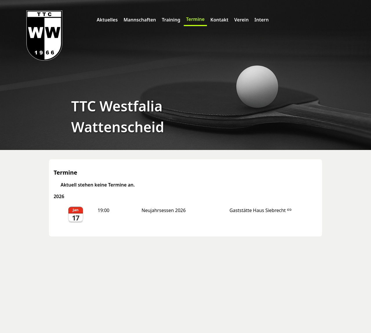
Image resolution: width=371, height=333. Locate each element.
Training (171, 20)
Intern (261, 20)
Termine (195, 19)
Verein (241, 20)
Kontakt (219, 20)
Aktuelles (107, 20)
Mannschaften (139, 20)
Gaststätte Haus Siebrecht (261, 210)
